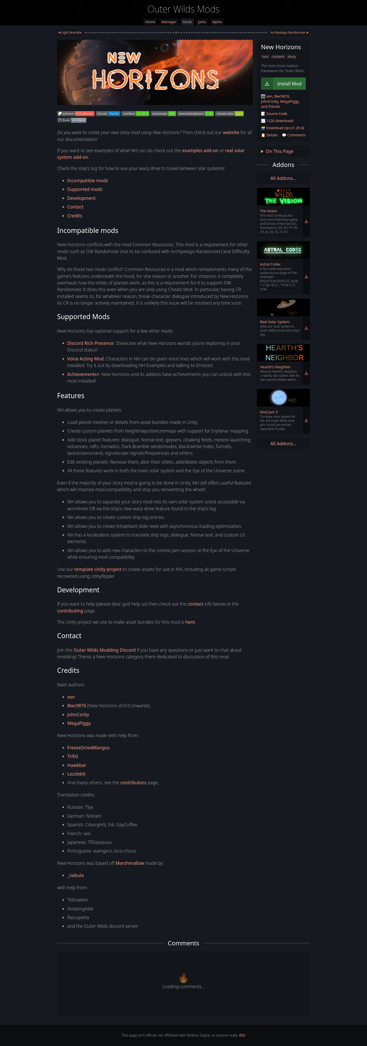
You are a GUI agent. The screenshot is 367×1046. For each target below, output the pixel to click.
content (278, 56)
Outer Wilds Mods (184, 9)
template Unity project (98, 569)
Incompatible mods (87, 180)
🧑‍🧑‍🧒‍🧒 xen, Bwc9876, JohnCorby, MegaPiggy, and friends (280, 101)
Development (81, 198)
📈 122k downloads (277, 120)
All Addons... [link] (283, 178)
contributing (70, 611)
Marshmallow (130, 863)
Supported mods (84, 189)
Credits (74, 216)
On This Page (280, 151)
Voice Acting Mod (85, 359)
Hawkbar (76, 765)
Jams (202, 21)
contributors (133, 782)
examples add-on (200, 150)
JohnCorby (78, 714)
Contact (75, 207)
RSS (242, 1035)
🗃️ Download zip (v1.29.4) (282, 127)
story (291, 56)
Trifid (72, 756)
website (231, 132)
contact (195, 604)
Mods (187, 21)
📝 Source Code (274, 113)
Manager (168, 21)
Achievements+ (83, 374)
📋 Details (269, 135)
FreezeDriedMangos (88, 747)
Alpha (217, 21)
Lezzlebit (76, 774)
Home (150, 21)
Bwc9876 (76, 705)
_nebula (75, 875)
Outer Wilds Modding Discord (105, 650)
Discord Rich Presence (90, 343)
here (190, 622)
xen (71, 697)
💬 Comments (294, 135)
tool (265, 56)
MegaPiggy (79, 723)
